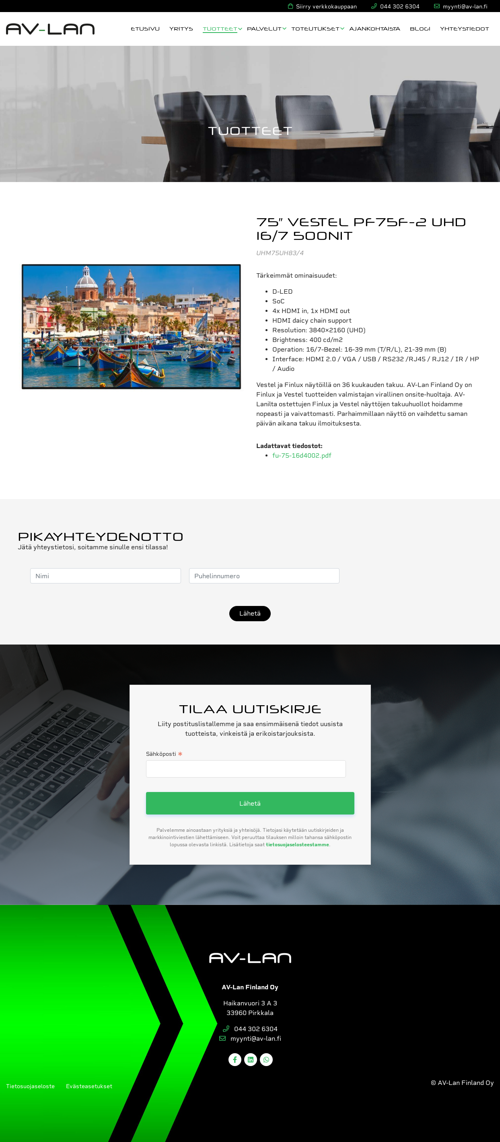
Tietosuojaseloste (30, 1086)
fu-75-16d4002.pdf (301, 455)
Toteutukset (315, 28)
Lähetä (250, 613)
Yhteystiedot (464, 28)
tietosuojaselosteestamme (297, 844)
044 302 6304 (250, 1029)
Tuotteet (220, 28)
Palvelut (264, 28)
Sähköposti (164, 754)
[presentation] (409, 575)
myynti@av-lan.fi (250, 1038)
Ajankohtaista (374, 28)
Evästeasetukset (89, 1086)
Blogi (420, 28)
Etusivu (145, 28)
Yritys (181, 28)
